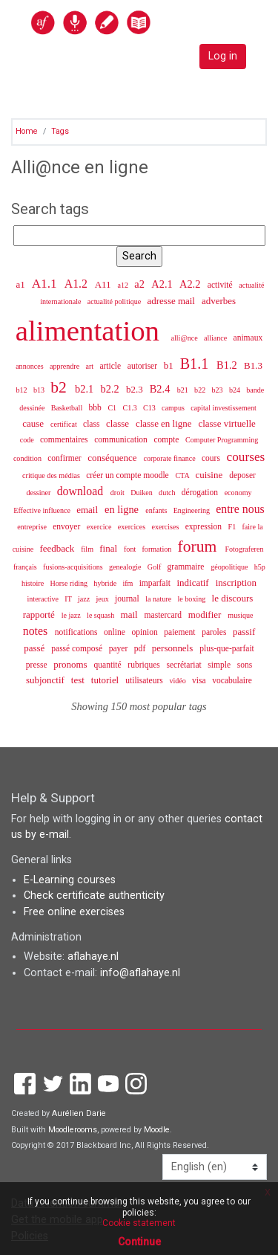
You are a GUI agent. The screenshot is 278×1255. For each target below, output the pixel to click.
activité (221, 284)
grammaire (187, 566)
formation (157, 549)
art (90, 366)
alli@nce (185, 338)
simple (220, 664)
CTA (183, 475)
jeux (103, 599)
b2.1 (85, 389)
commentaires (65, 439)
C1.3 (130, 408)
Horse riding (69, 583)
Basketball (68, 408)
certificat (64, 424)
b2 (60, 387)
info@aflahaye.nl (140, 973)
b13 (40, 390)
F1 (233, 527)
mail (130, 614)
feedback (57, 548)
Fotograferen (244, 549)
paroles (215, 632)
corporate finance (170, 458)
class (92, 423)
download (81, 491)
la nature (159, 599)
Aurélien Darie (79, 1113)
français (26, 567)
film (88, 549)
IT (68, 599)
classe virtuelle (226, 423)
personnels (174, 648)
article (111, 365)
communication (122, 439)
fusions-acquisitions (74, 567)
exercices (133, 527)
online (116, 632)
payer (119, 648)
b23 (218, 390)
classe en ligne (165, 423)
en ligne (123, 509)
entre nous (240, 509)
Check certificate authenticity (94, 895)
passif (244, 631)
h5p (259, 567)
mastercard (164, 614)
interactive (44, 599)
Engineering (192, 510)
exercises (165, 527)
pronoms (71, 664)
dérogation (201, 492)
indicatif (194, 582)
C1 (112, 408)
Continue (139, 1242)
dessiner (39, 492)
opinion (145, 632)
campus (174, 408)
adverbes (219, 300)
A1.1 (46, 284)
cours (212, 458)
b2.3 (135, 389)
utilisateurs (145, 680)
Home (27, 131)
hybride (105, 583)
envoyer (67, 526)
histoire (33, 583)
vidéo (178, 681)
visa (200, 680)
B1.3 (253, 365)
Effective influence (42, 510)
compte (168, 439)
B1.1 (196, 363)
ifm (128, 583)
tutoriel (106, 679)
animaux (248, 337)
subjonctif (46, 679)
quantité (109, 664)
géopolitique (230, 567)
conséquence (113, 457)
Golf (155, 567)
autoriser (143, 365)
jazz (85, 599)
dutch (168, 492)
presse (38, 664)
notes (36, 631)
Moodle (157, 1130)
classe (118, 423)
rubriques (145, 664)
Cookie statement (139, 1223)
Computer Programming (221, 440)
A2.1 (163, 284)
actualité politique (115, 301)
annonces (30, 366)
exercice (100, 527)
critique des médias (52, 475)
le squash (101, 615)
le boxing (193, 599)
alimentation (91, 330)
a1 (21, 284)
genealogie (126, 567)
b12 (23, 390)
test (79, 679)
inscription (236, 582)
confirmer (65, 458)
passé (35, 648)
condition (28, 458)
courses (246, 457)
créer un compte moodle (128, 475)
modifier (206, 614)
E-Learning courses (70, 880)
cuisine (210, 474)
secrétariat (184, 664)
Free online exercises (74, 912)
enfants (157, 510)
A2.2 (191, 284)
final (109, 548)
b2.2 (111, 389)
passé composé (78, 648)
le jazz (72, 615)
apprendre (66, 366)
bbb (95, 407)
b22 (201, 390)
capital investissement (224, 408)
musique (240, 615)
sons (244, 664)
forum (199, 546)
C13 (150, 408)
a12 (124, 285)
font (131, 549)
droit (118, 492)
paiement (180, 632)
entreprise (32, 527)
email (88, 509)
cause (34, 423)
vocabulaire (232, 680)
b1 (170, 365)
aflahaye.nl (93, 956)
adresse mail (173, 300)
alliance (216, 338)
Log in (222, 56)
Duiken (142, 492)
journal (128, 598)
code (28, 440)
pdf (141, 648)
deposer (242, 475)
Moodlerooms (72, 1130)
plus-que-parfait (226, 648)
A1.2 (77, 283)
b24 (235, 390)
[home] (123, 22)
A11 (104, 284)
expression (204, 526)
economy (238, 492)
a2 (140, 284)
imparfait (156, 582)
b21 (184, 390)
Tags (60, 131)
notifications (77, 632)
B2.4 (161, 389)
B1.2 (227, 365)
